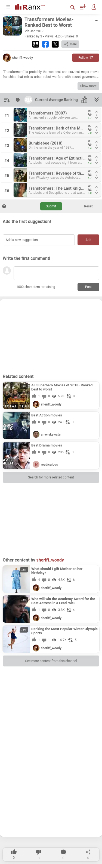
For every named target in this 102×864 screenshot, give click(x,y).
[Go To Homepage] (34, 6)
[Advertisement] (51, 336)
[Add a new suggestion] (39, 239)
